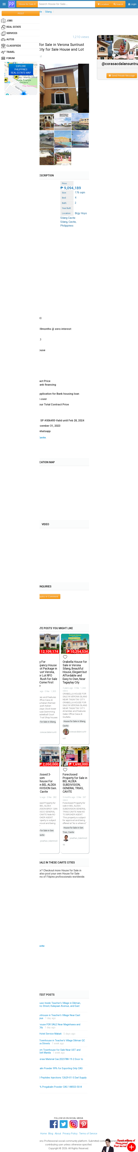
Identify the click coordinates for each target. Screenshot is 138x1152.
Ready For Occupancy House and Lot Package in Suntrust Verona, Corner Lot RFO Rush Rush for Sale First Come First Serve (45, 674)
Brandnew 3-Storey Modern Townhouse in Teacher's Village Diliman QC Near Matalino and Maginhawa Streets (47, 1042)
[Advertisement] (69, 22)
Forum (8, 58)
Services (9, 33)
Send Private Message (122, 75)
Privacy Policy (70, 1133)
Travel (8, 52)
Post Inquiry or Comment (45, 596)
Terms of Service (88, 1133)
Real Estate (11, 27)
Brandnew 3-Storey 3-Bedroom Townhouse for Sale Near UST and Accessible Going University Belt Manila (44, 1051)
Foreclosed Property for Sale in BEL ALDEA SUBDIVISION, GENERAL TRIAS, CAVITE (75, 783)
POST (21, 13)
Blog (50, 1133)
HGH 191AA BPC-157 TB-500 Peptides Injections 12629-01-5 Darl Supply (48, 1077)
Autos (7, 39)
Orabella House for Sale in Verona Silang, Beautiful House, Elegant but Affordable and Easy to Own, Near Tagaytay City (75, 672)
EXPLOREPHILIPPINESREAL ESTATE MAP (21, 69)
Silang (48, 11)
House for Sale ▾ (27, 4)
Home (43, 1133)
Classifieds (11, 46)
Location (103, 4)
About (58, 1133)
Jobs (7, 20)
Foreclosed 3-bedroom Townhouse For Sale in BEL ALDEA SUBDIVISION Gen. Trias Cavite (45, 783)
